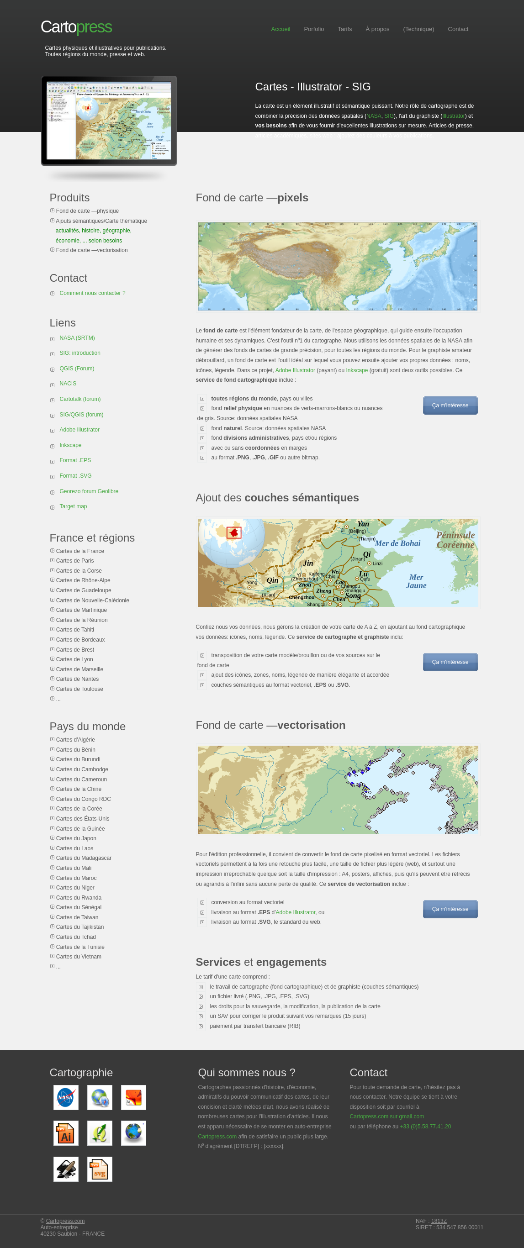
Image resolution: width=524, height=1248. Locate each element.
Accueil (281, 29)
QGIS (67, 368)
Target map (73, 506)
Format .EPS (75, 460)
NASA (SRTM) (77, 338)
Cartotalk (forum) (80, 399)
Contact (458, 29)
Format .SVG (76, 476)
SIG (389, 116)
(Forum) (85, 368)
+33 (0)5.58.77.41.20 (425, 1126)
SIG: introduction (80, 353)
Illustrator (453, 116)
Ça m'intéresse (450, 405)
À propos (378, 29)
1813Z (439, 1221)
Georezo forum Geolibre (89, 491)
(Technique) (418, 29)
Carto (76, 26)
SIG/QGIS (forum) (82, 414)
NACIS (68, 383)
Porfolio (314, 29)
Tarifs (345, 29)
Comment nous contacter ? (93, 293)
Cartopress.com (217, 1136)
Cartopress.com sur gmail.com (387, 1116)
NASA (373, 116)
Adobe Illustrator (295, 370)
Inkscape (357, 370)
